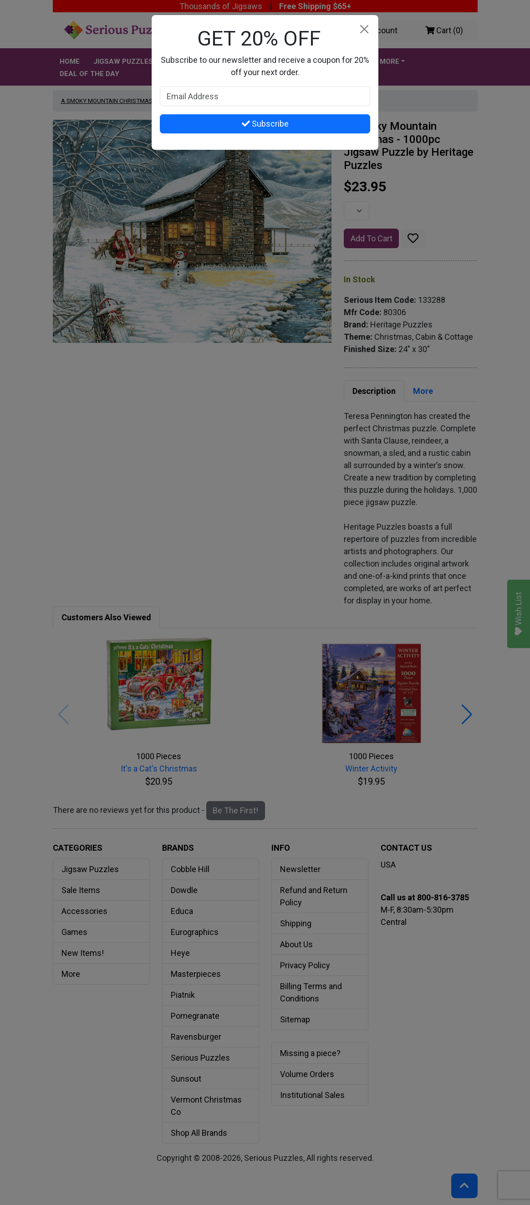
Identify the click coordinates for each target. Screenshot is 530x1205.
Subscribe (265, 123)
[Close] (364, 29)
